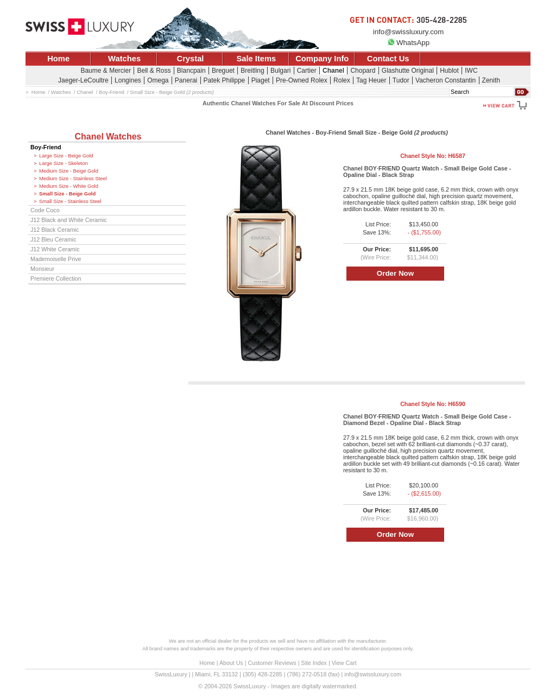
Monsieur (42, 268)
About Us (231, 663)
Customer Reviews (272, 663)
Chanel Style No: (432, 156)
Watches (124, 58)
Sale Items (256, 58)
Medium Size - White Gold (68, 186)
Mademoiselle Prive (55, 259)
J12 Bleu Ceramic (53, 239)
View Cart (344, 663)
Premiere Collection (55, 278)
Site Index (314, 663)
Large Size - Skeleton (63, 163)
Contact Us (388, 58)
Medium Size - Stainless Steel (73, 178)
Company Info (322, 58)
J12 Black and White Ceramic (68, 220)
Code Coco (45, 210)
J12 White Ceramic (55, 249)
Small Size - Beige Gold (67, 194)
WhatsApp (408, 43)
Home (58, 58)
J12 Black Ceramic (54, 229)
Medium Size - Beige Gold (68, 171)
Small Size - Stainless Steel (70, 201)
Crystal (190, 58)
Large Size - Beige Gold (66, 156)
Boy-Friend (45, 147)
